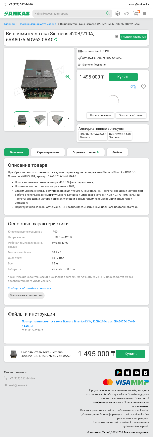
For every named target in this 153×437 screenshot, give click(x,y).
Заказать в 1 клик (131, 115)
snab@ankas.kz (139, 4)
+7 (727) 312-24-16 (21, 4)
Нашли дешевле (100, 115)
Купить (123, 77)
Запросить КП (135, 37)
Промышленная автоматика (26, 295)
